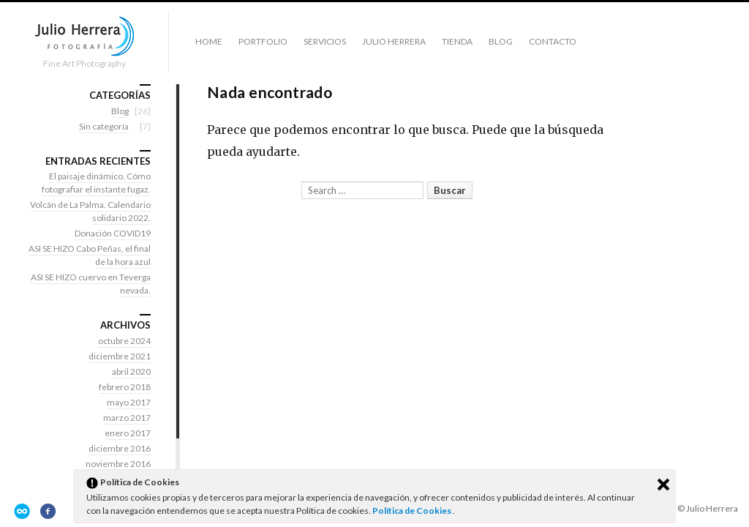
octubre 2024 (124, 340)
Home (208, 41)
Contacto (552, 41)
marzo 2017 (127, 417)
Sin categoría (104, 126)
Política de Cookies (412, 510)
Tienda (457, 41)
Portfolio (262, 41)
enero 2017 (128, 432)
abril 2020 (131, 371)
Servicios (325, 41)
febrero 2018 (125, 386)
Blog (501, 41)
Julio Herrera (394, 41)
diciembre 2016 (120, 448)
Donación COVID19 (113, 233)
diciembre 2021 (120, 356)
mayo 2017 (129, 402)
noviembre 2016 (118, 463)
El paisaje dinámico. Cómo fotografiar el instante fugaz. (96, 183)
